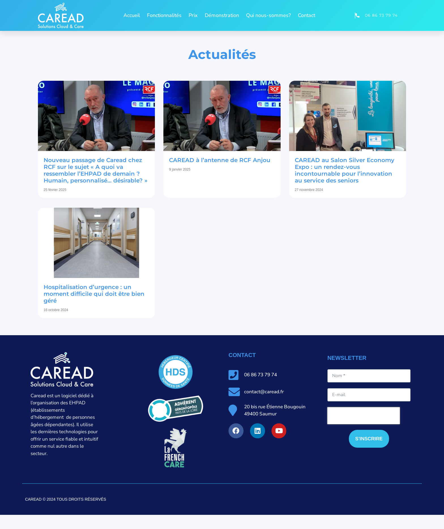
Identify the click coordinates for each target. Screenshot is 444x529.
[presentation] (363, 415)
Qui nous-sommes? (268, 15)
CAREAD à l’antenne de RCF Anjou (219, 160)
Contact (306, 15)
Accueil (131, 15)
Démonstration (222, 15)
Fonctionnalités (164, 15)
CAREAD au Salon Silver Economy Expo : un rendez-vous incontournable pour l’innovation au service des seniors (344, 170)
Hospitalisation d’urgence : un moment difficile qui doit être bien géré (94, 294)
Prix (193, 15)
